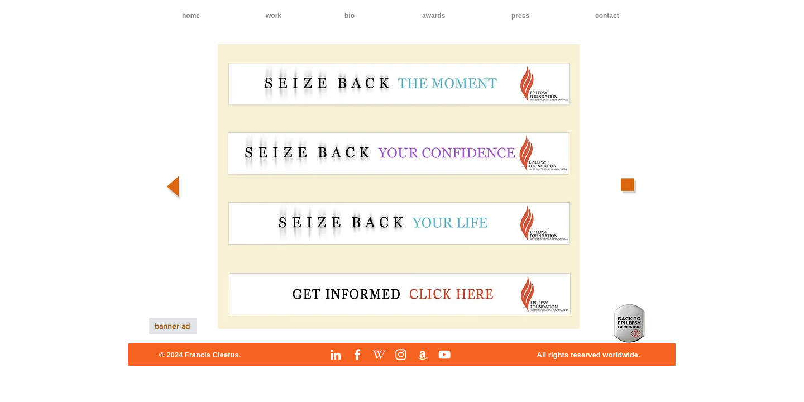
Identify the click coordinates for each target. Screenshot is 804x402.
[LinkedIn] (335, 354)
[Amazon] (422, 354)
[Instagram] (401, 354)
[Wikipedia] (379, 354)
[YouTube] (444, 354)
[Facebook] (357, 354)
